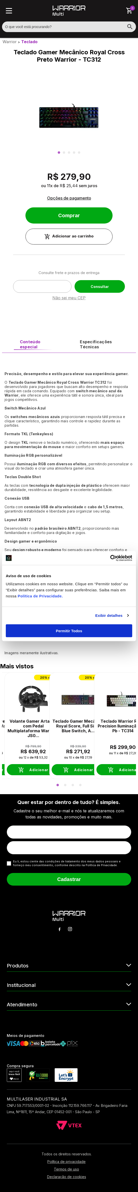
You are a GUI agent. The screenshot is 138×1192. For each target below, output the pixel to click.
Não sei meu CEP (69, 297)
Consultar (100, 286)
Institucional (69, 984)
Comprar (69, 215)
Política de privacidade (66, 1161)
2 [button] (63, 152)
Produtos (69, 965)
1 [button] (58, 152)
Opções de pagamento (69, 198)
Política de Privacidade (40, 596)
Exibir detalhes (108, 615)
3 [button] (69, 152)
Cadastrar (69, 879)
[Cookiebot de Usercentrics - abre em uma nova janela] (110, 558)
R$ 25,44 (69, 185)
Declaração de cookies (66, 1177)
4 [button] (74, 152)
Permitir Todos (69, 630)
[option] (69, 115)
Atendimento (69, 1004)
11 (50, 185)
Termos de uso (66, 1169)
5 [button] (79, 152)
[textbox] (69, 26)
